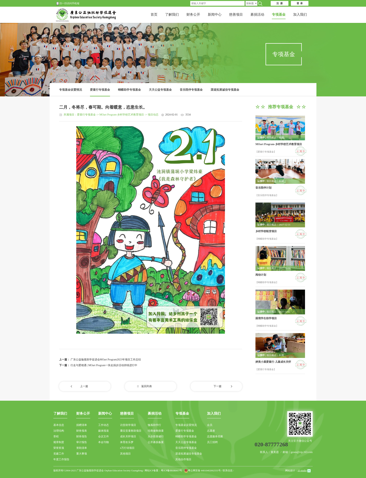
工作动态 (103, 425)
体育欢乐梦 (126, 442)
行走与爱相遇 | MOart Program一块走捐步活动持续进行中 (104, 365)
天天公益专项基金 (160, 89)
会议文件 (103, 436)
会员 (209, 425)
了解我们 (172, 14)
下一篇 (218, 386)
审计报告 (81, 442)
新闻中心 (215, 14)
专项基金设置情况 (70, 89)
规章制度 (58, 442)
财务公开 (193, 14)
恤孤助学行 (154, 425)
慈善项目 (236, 14)
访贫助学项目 (128, 425)
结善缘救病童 (156, 430)
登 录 (300, 3)
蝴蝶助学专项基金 (129, 89)
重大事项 (81, 453)
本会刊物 (103, 442)
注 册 (279, 3)
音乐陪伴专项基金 (191, 89)
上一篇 (84, 386)
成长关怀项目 (128, 436)
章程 (56, 436)
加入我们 (300, 14)
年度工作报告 (61, 459)
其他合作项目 (183, 459)
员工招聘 (212, 442)
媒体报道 (103, 430)
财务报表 (81, 430)
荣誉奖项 (58, 448)
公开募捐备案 (156, 442)
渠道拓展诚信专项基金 (225, 89)
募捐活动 (257, 14)
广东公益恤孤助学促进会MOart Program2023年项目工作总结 (106, 359)
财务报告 (81, 436)
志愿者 (211, 430)
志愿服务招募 (215, 436)
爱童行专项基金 (100, 92)
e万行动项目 (127, 448)
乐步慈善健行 (156, 436)
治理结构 (58, 430)
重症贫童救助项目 (130, 430)
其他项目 (125, 453)
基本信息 (58, 425)
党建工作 (58, 453)
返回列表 (146, 386)
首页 (154, 14)
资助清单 (81, 448)
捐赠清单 (81, 425)
